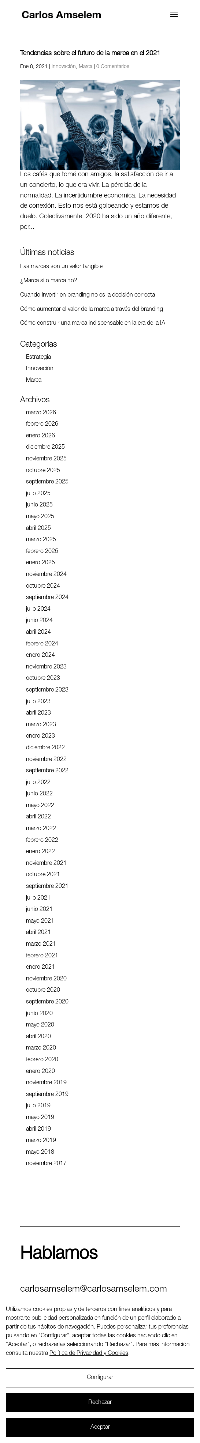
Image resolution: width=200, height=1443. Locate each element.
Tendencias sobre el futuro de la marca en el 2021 (90, 53)
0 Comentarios (112, 66)
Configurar (100, 1378)
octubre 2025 (43, 471)
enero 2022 (40, 852)
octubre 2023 (43, 679)
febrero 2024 (42, 644)
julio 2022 (38, 783)
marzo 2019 (41, 1141)
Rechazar (100, 1403)
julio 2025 (38, 494)
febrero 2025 (42, 552)
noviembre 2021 (46, 864)
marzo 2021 (41, 944)
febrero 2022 (42, 841)
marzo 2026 (41, 413)
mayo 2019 (40, 1118)
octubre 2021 (43, 875)
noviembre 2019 (46, 1083)
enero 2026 (40, 436)
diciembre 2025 (45, 448)
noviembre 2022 (46, 760)
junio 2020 (39, 1014)
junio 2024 (39, 621)
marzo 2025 (41, 540)
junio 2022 (39, 794)
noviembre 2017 (46, 1164)
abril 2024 (38, 633)
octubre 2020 (43, 991)
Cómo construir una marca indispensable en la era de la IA (92, 324)
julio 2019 (38, 1106)
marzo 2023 (41, 725)
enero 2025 (40, 563)
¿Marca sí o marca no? (48, 281)
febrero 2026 (42, 424)
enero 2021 (40, 968)
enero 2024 (40, 656)
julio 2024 (38, 610)
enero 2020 (40, 1072)
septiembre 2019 (47, 1095)
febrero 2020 (42, 1060)
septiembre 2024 (47, 598)
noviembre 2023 (46, 667)
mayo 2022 (40, 806)
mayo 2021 (40, 921)
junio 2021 (39, 910)
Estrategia (38, 358)
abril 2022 (38, 817)
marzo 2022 (41, 829)
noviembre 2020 (46, 979)
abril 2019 (38, 1130)
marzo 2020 (41, 1048)
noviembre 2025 (46, 459)
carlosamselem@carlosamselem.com (93, 1289)
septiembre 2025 (47, 482)
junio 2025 (39, 505)
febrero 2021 (42, 956)
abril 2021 (38, 933)
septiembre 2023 (47, 690)
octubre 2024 (43, 586)
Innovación (64, 66)
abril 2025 (38, 529)
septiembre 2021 (47, 887)
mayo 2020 (40, 1025)
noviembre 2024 (46, 575)
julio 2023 (38, 702)
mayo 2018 (40, 1153)
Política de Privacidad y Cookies (88, 1354)
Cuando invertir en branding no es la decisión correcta (87, 295)
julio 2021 (38, 898)
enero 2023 (40, 736)
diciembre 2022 (45, 748)
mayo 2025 (40, 517)
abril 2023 (38, 713)
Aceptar (100, 1428)
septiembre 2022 (47, 771)
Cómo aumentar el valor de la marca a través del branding (91, 310)
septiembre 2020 (47, 1002)
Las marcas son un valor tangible (61, 267)
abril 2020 (38, 1037)
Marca (85, 66)
